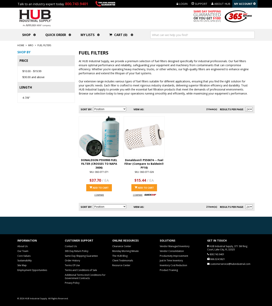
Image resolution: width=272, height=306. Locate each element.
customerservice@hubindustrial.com (230, 264)
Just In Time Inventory (171, 260)
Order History (72, 260)
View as (138, 109)
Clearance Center (121, 246)
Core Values (23, 256)
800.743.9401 (76, 3)
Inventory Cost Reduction (173, 265)
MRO (30, 45)
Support (199, 4)
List (155, 109)
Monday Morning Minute (125, 251)
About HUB (220, 4)
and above (33, 77)
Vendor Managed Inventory (174, 246)
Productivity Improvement (174, 256)
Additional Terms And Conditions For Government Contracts (85, 276)
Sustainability (24, 260)
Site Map (22, 265)
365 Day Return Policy (76, 251)
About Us (22, 246)
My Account (245, 4)
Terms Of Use (72, 265)
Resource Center (121, 265)
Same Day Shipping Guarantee (81, 256)
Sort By (86, 109)
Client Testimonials (122, 260)
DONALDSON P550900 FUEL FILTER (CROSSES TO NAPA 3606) (99, 163)
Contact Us (71, 246)
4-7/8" (26, 97)
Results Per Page (231, 109)
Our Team (22, 251)
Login (182, 4)
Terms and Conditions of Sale (81, 270)
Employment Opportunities (32, 270)
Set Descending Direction (130, 109)
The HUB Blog (120, 256)
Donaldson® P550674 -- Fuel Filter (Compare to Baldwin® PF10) (144, 163)
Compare (99, 195)
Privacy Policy (72, 282)
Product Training (169, 270)
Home (20, 45)
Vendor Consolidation (172, 251)
